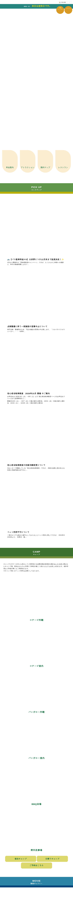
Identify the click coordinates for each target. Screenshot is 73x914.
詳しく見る (36, 463)
